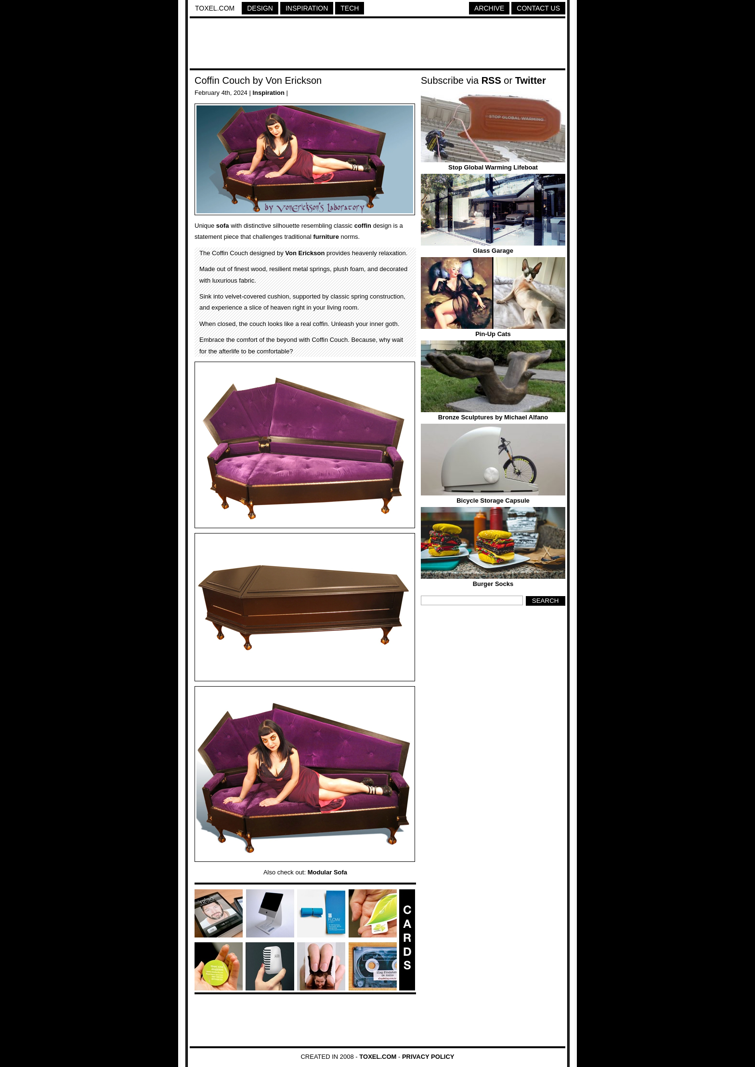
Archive (489, 8)
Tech (349, 8)
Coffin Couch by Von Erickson (258, 80)
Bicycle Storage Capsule (493, 500)
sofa (222, 225)
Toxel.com (214, 8)
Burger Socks (493, 583)
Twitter (530, 80)
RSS (491, 80)
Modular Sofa (327, 872)
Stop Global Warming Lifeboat (493, 167)
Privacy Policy (428, 1056)
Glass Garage (493, 250)
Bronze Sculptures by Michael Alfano (493, 417)
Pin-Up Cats (493, 334)
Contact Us (538, 8)
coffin (362, 225)
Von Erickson (305, 253)
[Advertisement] (377, 44)
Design (260, 8)
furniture (325, 236)
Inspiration (307, 8)
